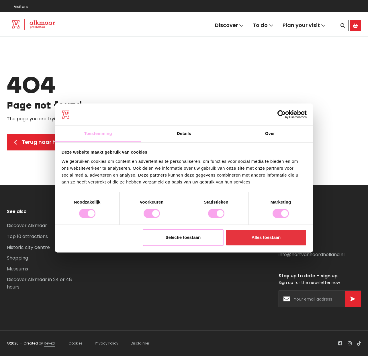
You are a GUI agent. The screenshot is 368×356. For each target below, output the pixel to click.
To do (263, 25)
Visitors (21, 6)
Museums (17, 269)
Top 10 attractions (27, 236)
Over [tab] (270, 133)
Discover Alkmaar (27, 225)
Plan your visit (304, 25)
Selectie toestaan (183, 237)
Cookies (75, 343)
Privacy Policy (106, 343)
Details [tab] (184, 133)
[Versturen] (353, 299)
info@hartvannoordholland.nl (311, 254)
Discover (229, 25)
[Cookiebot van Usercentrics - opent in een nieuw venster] (282, 114)
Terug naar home (41, 142)
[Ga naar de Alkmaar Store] (355, 25)
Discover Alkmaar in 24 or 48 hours (39, 283)
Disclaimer (140, 343)
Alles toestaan (266, 237)
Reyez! (49, 343)
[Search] (343, 25)
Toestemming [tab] (98, 133)
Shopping (17, 258)
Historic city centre (28, 247)
